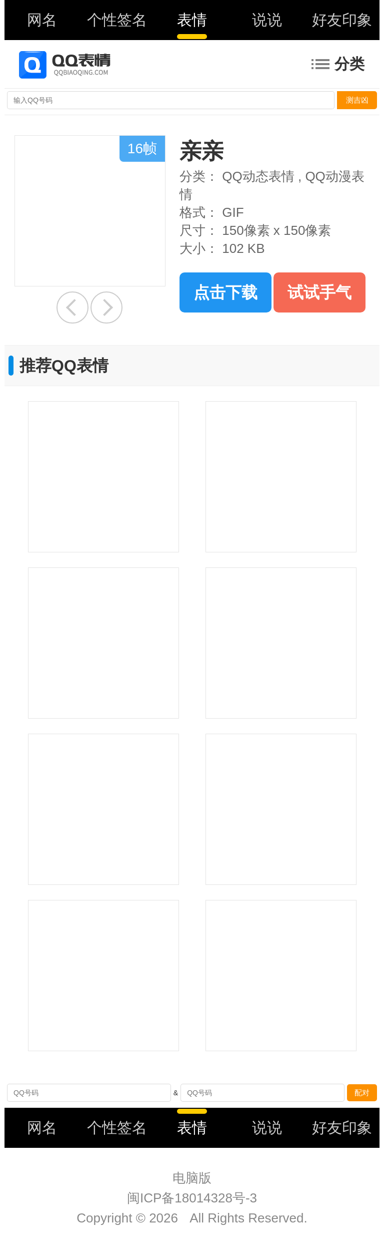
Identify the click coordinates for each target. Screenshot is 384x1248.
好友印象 (342, 20)
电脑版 (192, 1177)
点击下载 (226, 292)
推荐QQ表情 (64, 366)
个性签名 (117, 20)
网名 (42, 20)
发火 (106, 307)
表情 (192, 20)
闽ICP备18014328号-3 (192, 1197)
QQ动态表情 (258, 176)
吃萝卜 (72, 307)
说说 (267, 20)
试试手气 (320, 292)
